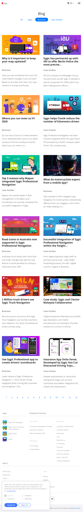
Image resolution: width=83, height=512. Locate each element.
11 (63, 397)
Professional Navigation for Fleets (41, 426)
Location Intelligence (63, 461)
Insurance (60, 447)
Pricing (45, 476)
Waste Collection (62, 457)
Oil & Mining (60, 443)
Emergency (60, 433)
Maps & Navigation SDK (37, 433)
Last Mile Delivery (62, 430)
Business (42, 19)
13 (76, 397)
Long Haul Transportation (65, 426)
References (6, 475)
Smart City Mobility (63, 454)
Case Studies (56, 19)
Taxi (58, 437)
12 (70, 397)
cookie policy (11, 491)
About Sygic (6, 471)
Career (5, 478)
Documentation (34, 449)
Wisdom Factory (75, 508)
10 (56, 397)
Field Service (61, 440)
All (22, 19)
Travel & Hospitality (63, 450)
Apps (30, 19)
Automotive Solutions (36, 430)
